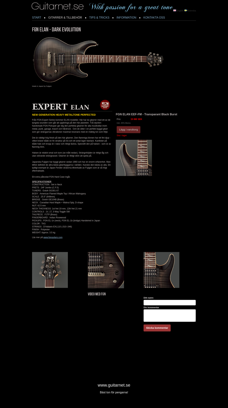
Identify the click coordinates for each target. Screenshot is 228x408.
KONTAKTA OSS (154, 17)
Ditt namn (148, 298)
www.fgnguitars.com (52, 237)
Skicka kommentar (157, 327)
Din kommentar (151, 307)
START (36, 17)
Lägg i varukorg (128, 129)
